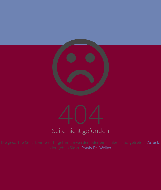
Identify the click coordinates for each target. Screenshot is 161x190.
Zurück (153, 142)
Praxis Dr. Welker (96, 147)
